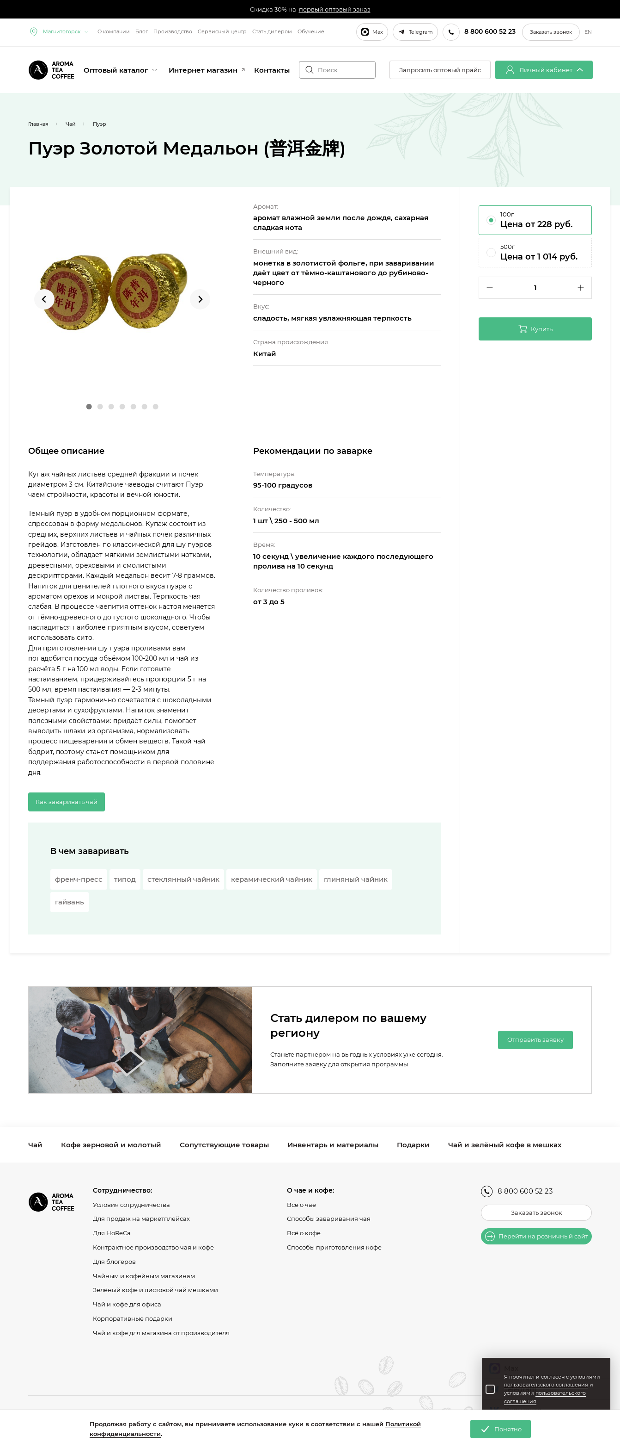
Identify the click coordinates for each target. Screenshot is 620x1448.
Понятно (501, 1429)
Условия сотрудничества (131, 1204)
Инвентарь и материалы (332, 1144)
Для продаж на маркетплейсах (141, 1218)
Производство (172, 31)
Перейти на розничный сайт (536, 1236)
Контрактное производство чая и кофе (153, 1247)
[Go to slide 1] (88, 406)
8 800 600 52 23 (517, 1191)
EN (588, 32)
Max (372, 32)
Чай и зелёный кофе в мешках (504, 1144)
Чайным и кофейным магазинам (144, 1276)
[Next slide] (200, 299)
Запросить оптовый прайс (440, 70)
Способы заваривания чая (329, 1218)
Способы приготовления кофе (334, 1247)
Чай (35, 1144)
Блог (141, 31)
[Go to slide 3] (111, 406)
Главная (38, 124)
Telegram (415, 32)
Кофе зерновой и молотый (111, 1144)
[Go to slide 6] (144, 406)
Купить (535, 329)
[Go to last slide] (44, 299)
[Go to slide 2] (100, 406)
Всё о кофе (304, 1233)
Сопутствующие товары (224, 1144)
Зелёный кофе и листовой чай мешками (155, 1289)
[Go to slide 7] (155, 406)
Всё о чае (301, 1204)
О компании (113, 31)
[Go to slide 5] (133, 406)
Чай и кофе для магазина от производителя (161, 1333)
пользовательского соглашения (546, 1384)
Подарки (413, 1144)
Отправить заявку (535, 1039)
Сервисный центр (222, 31)
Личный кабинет (544, 69)
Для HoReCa (112, 1233)
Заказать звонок (551, 32)
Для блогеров (114, 1261)
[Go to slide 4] (122, 406)
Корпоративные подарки (132, 1318)
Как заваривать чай (66, 801)
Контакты (272, 70)
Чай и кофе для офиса (127, 1304)
